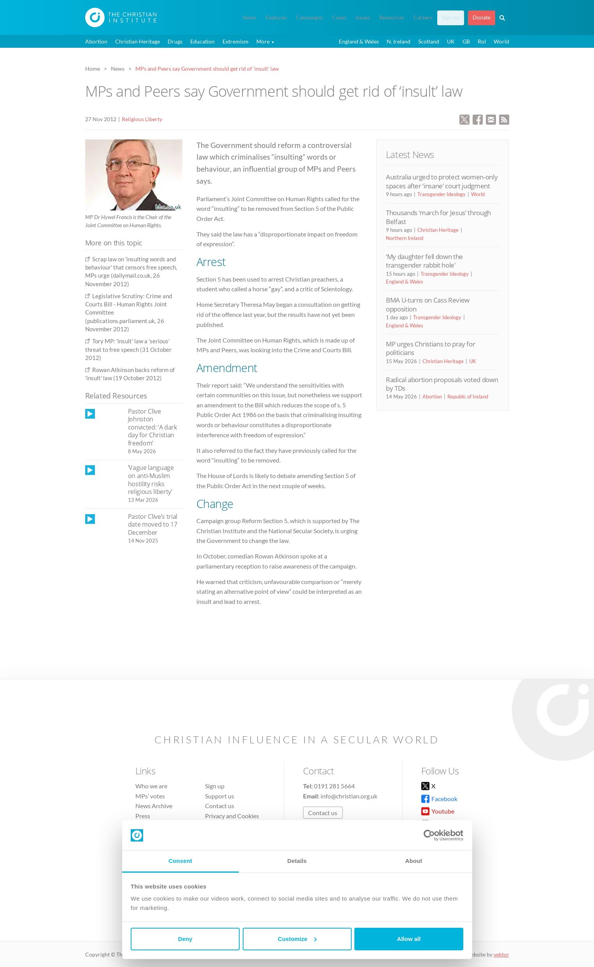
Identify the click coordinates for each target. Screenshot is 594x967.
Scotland (428, 41)
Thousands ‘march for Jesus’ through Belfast (438, 217)
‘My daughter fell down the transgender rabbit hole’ (424, 261)
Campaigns (309, 17)
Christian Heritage (137, 41)
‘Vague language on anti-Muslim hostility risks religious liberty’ (151, 479)
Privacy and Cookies (232, 815)
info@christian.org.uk (349, 796)
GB (466, 41)
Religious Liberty (142, 119)
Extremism (236, 41)
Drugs (175, 41)
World (501, 41)
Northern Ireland (404, 238)
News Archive (153, 805)
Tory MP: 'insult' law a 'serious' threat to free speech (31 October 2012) (128, 349)
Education (202, 41)
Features (276, 17)
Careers (423, 17)
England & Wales (359, 41)
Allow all (409, 939)
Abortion (96, 41)
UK (451, 41)
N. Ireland (398, 41)
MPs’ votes (150, 796)
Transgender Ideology (441, 194)
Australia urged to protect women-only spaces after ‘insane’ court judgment (442, 181)
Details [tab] (297, 860)
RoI (482, 41)
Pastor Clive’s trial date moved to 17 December (153, 524)
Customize (297, 939)
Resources (391, 17)
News (249, 17)
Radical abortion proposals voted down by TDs (442, 384)
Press (142, 815)
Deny (185, 939)
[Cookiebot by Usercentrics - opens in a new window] (429, 835)
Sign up (450, 17)
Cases (339, 17)
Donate (482, 17)
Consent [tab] (180, 860)
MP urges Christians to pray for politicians (430, 348)
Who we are (151, 786)
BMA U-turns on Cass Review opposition (428, 304)
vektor (501, 954)
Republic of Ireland (467, 396)
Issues (363, 17)
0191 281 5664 (334, 786)
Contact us (219, 805)
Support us (219, 796)
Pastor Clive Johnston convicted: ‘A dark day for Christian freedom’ (152, 427)
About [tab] (413, 860)
